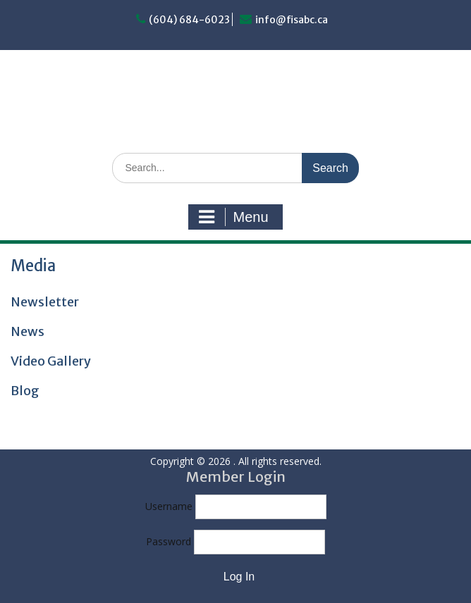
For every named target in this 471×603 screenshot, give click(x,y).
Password (168, 541)
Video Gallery (51, 361)
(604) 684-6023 (189, 19)
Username (168, 506)
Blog (25, 391)
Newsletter (45, 302)
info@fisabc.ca (291, 19)
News (27, 331)
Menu (233, 217)
